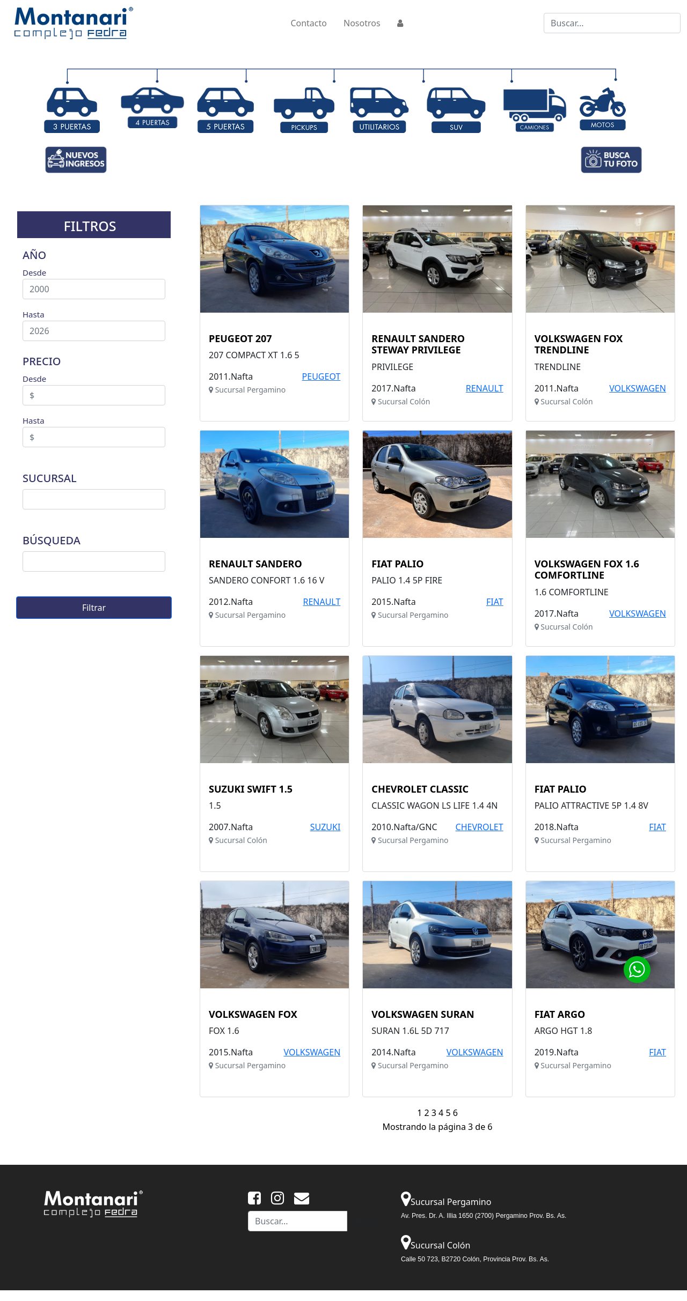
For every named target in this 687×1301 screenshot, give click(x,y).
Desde (34, 272)
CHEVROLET (479, 827)
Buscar (367, 1221)
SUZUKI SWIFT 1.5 (251, 789)
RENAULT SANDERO (255, 564)
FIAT (494, 602)
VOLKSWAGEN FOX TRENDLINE (579, 344)
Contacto (308, 23)
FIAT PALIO (397, 564)
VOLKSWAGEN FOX (253, 1015)
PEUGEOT (321, 376)
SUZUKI (325, 827)
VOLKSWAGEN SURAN (422, 1015)
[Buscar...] (612, 23)
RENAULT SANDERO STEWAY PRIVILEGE (418, 344)
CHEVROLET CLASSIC (420, 789)
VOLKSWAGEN (637, 388)
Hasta (34, 314)
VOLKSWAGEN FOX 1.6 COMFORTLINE (587, 569)
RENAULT (484, 388)
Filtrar (94, 607)
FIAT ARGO (560, 1015)
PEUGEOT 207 (240, 339)
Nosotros (362, 23)
